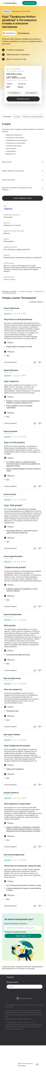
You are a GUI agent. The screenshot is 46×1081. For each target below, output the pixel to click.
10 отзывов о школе (15, 71)
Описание (7, 116)
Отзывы (17, 116)
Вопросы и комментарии (32, 116)
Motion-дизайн (9, 279)
